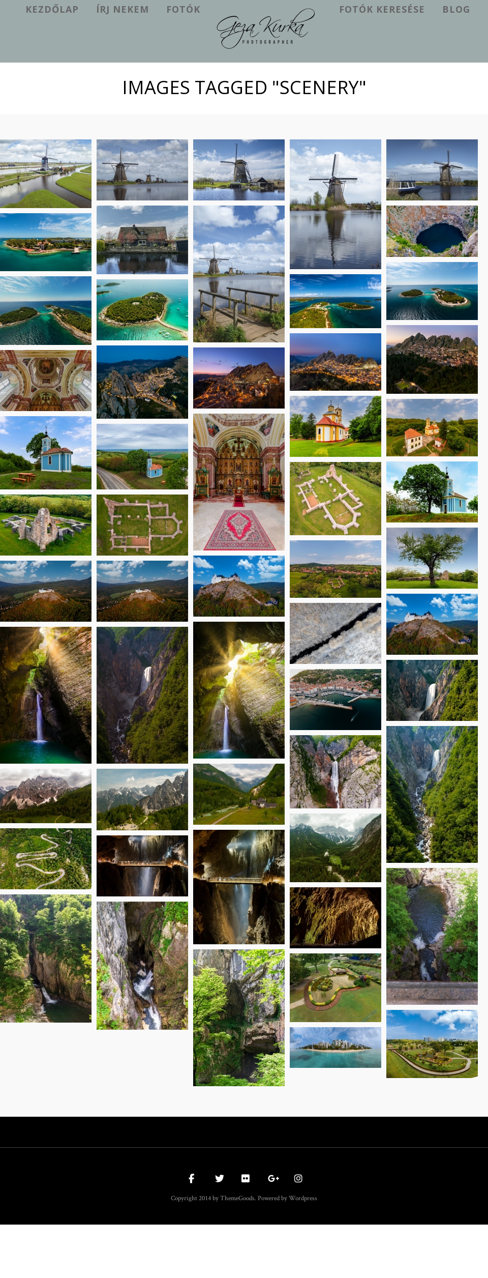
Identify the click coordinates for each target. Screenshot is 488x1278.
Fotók (183, 9)
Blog (456, 9)
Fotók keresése (382, 9)
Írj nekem (122, 9)
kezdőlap (52, 9)
